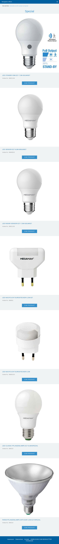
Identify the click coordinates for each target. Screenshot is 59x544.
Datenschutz (19, 539)
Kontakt (26, 539)
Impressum (10, 539)
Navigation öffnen (7, 1)
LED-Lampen (19, 6)
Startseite (12, 6)
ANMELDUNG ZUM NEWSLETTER (41, 539)
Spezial (26, 6)
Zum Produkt (29, 83)
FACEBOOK (29, 541)
